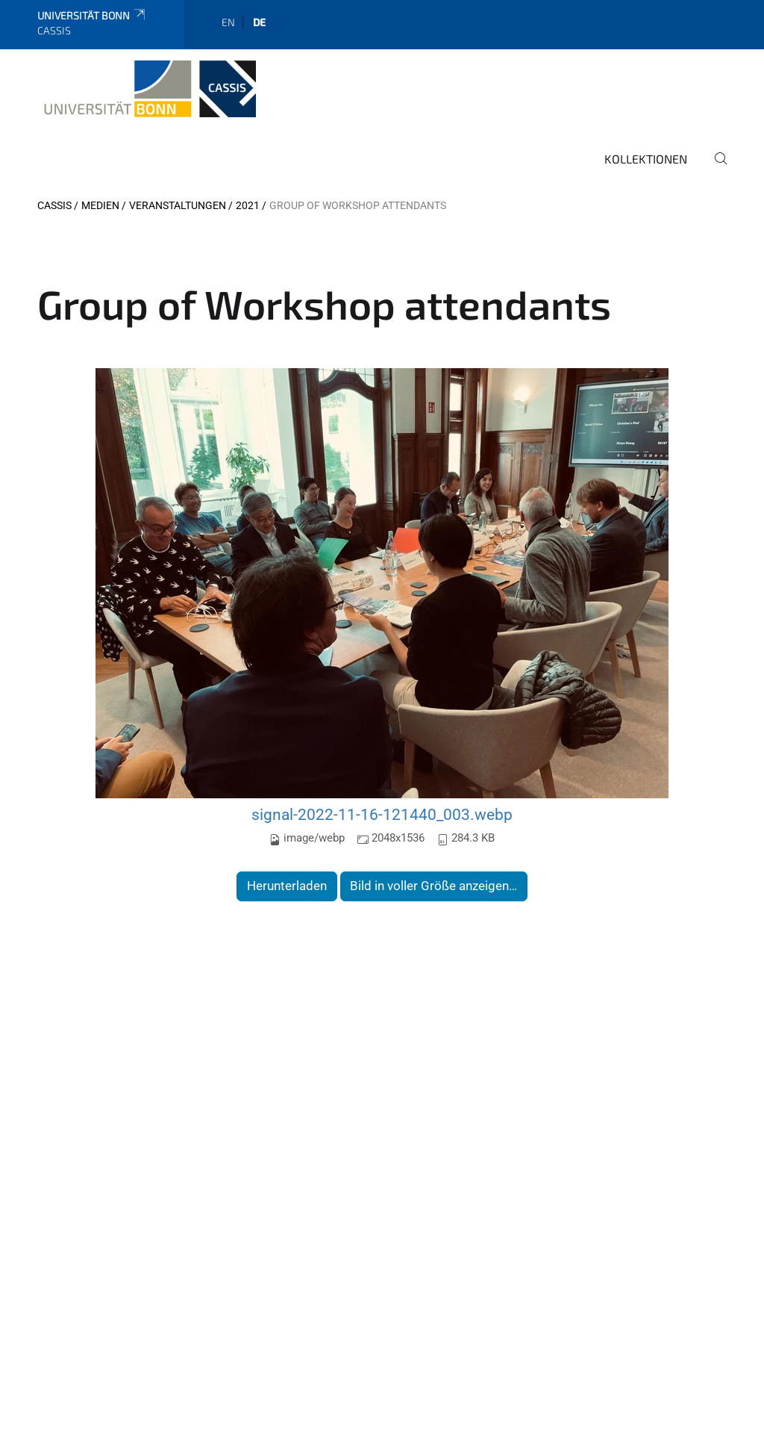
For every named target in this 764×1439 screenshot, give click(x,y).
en (228, 22)
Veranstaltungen (177, 205)
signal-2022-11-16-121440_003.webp (382, 814)
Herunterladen (287, 885)
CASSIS (54, 205)
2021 (248, 205)
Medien (100, 205)
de (259, 22)
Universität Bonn (92, 15)
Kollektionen (645, 159)
